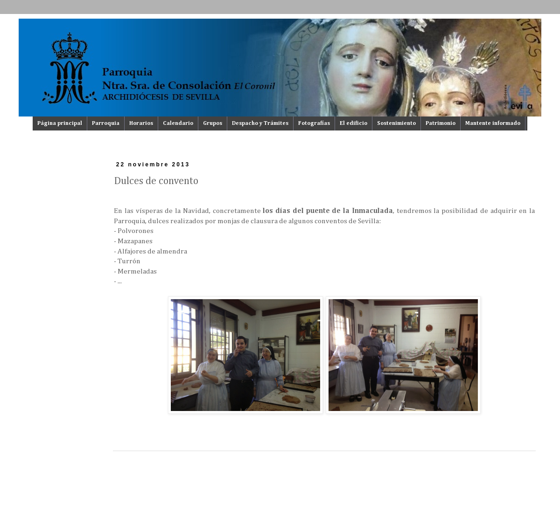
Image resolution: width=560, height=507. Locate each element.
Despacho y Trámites (260, 123)
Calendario (178, 123)
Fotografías (314, 123)
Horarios (141, 123)
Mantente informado (492, 123)
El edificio (353, 123)
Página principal (59, 123)
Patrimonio (440, 123)
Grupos (212, 123)
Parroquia (105, 123)
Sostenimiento (396, 123)
